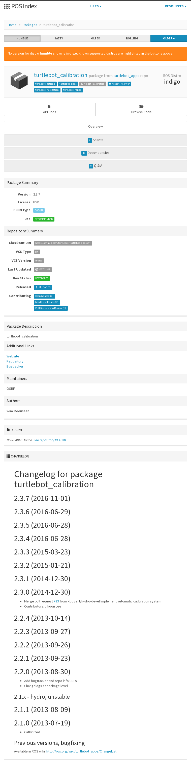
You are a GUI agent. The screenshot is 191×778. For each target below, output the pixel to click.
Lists (96, 6)
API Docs (49, 109)
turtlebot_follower (119, 83)
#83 (56, 601)
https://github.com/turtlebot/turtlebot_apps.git (62, 243)
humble (22, 38)
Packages (30, 24)
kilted (95, 38)
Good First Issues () (46, 302)
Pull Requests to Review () (50, 308)
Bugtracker (15, 366)
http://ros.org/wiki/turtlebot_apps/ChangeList (81, 751)
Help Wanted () (44, 296)
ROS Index (20, 6)
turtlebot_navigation (47, 89)
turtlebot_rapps (72, 89)
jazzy (59, 38)
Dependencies (95, 152)
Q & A (95, 165)
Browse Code (141, 109)
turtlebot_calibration (60, 75)
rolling (132, 38)
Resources (175, 6)
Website (13, 356)
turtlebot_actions (45, 83)
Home (12, 24)
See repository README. (51, 440)
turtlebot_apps (126, 75)
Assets (96, 139)
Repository (15, 361)
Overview (95, 126)
